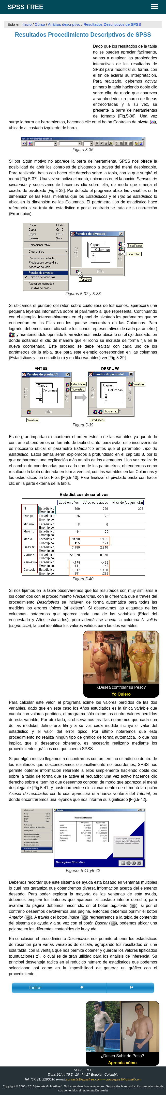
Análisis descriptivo (64, 24)
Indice (35, 987)
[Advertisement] (46, 77)
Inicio (28, 24)
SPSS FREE (83, 6)
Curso (40, 24)
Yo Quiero (121, 694)
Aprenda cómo (122, 1063)
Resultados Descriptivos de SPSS (112, 24)
